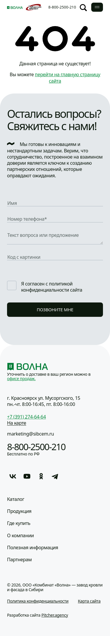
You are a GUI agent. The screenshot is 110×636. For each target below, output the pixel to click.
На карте (16, 423)
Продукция (19, 511)
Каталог (15, 499)
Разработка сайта (37, 615)
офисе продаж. (21, 378)
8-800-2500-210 (62, 7)
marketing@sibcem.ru (30, 434)
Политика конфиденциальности (38, 601)
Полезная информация (32, 548)
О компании (20, 536)
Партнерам (19, 560)
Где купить (18, 523)
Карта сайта (89, 601)
